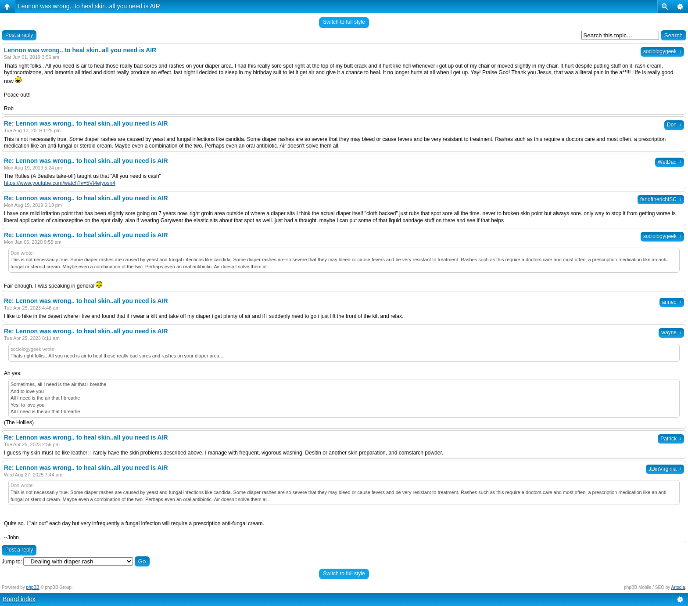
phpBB (32, 587)
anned (671, 302)
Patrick (670, 439)
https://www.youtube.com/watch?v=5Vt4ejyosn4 (59, 183)
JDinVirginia (665, 469)
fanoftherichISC (660, 199)
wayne (671, 332)
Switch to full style (344, 22)
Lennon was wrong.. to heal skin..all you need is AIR (89, 6)
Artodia (678, 587)
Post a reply (19, 35)
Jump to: (12, 562)
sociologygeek (662, 51)
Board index (19, 598)
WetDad (669, 162)
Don (674, 125)
